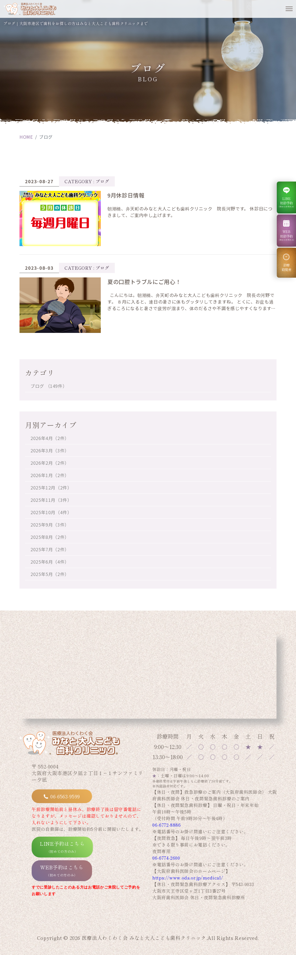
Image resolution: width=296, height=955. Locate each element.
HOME (26, 136)
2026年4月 (49, 438)
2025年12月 (51, 487)
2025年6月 (49, 561)
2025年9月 (49, 524)
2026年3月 (49, 450)
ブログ (48, 386)
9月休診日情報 (125, 195)
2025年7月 (49, 549)
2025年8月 (49, 537)
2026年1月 (49, 475)
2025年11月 (51, 500)
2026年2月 (49, 463)
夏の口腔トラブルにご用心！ (144, 282)
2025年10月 (51, 512)
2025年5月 (49, 574)
